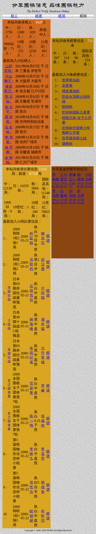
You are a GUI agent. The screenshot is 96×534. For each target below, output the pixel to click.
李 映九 (31, 453)
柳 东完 (43, 238)
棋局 (61, 16)
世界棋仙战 (71, 80)
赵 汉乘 (43, 264)
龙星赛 (67, 85)
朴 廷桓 (31, 238)
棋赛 (38, 16)
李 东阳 (55, 196)
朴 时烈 (43, 515)
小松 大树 (88, 180)
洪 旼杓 (31, 264)
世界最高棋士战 (74, 138)
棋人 (14, 16)
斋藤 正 (72, 180)
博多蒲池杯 (71, 91)
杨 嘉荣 (80, 180)
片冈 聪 (43, 292)
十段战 (9, 324)
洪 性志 (31, 487)
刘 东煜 (72, 196)
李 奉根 (55, 180)
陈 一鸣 (31, 420)
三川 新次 (63, 180)
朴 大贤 (80, 196)
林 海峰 (31, 324)
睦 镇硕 (31, 515)
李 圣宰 (43, 453)
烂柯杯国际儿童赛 (76, 112)
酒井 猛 (43, 324)
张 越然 (43, 420)
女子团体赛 (9, 388)
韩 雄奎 (43, 487)
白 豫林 (63, 196)
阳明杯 (67, 107)
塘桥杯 (67, 144)
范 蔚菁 (31, 388)
